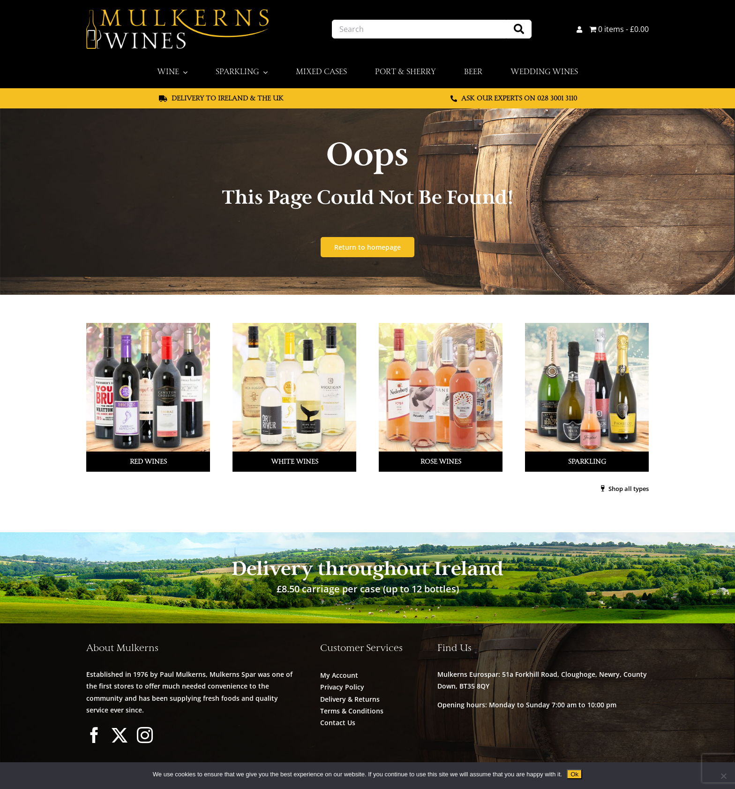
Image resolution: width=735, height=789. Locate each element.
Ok (574, 774)
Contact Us (337, 722)
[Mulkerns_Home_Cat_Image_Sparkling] (586, 327)
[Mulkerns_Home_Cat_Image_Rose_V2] (440, 327)
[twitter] (120, 735)
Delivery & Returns (350, 699)
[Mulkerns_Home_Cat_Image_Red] (148, 327)
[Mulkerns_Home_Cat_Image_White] (294, 327)
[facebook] (94, 735)
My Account (339, 675)
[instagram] (145, 735)
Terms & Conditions (351, 710)
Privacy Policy (342, 686)
